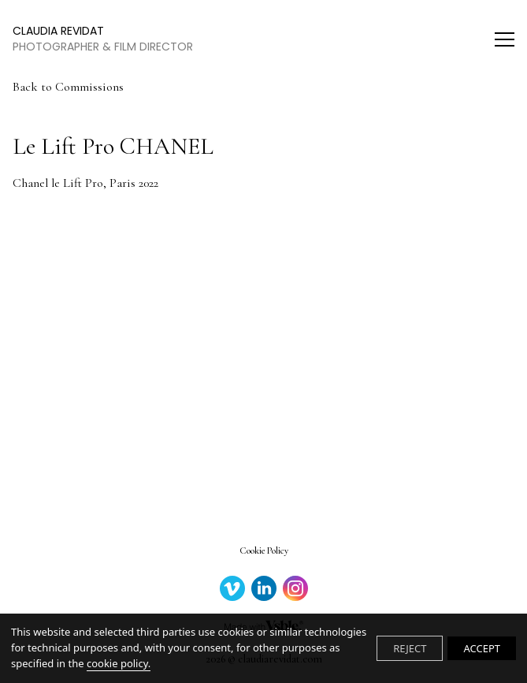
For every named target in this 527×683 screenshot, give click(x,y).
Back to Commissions (68, 87)
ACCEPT (481, 648)
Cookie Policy (263, 550)
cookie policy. (118, 663)
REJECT (409, 648)
